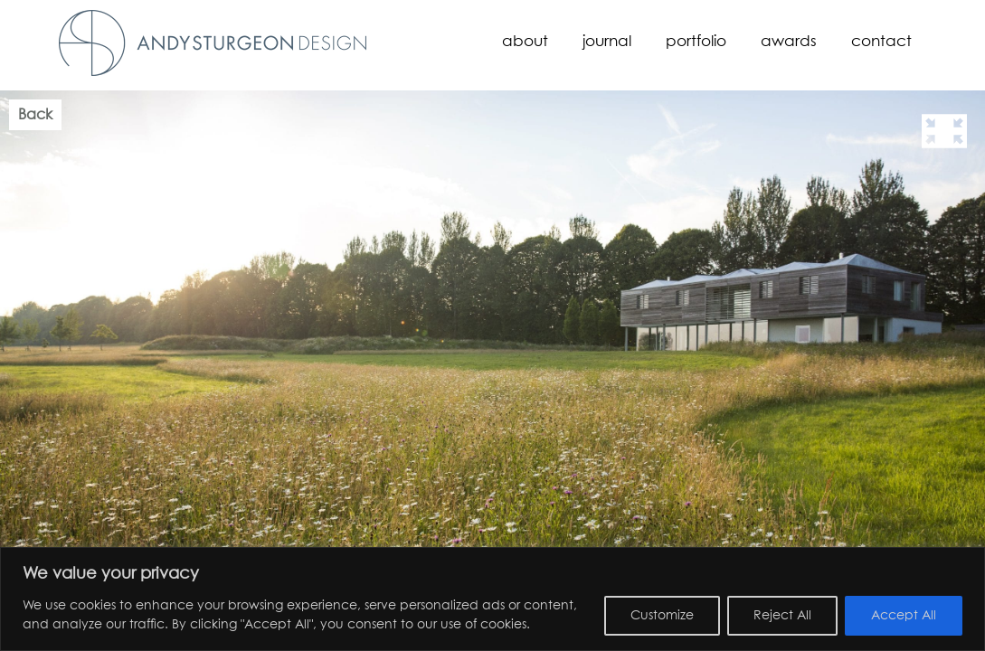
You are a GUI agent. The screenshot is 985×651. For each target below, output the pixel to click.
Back (35, 115)
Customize (662, 615)
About (525, 42)
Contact (881, 42)
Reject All (782, 615)
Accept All (903, 615)
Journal (606, 42)
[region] (492, 599)
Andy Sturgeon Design (212, 43)
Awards (789, 42)
